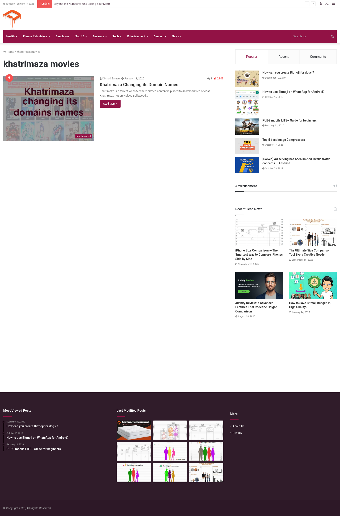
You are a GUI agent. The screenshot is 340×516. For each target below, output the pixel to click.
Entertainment (136, 36)
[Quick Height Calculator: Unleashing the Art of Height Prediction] (206, 451)
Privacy (237, 432)
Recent (284, 57)
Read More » (110, 103)
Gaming (158, 36)
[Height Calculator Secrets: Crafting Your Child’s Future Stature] (170, 451)
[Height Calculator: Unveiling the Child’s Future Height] (170, 472)
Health (10, 36)
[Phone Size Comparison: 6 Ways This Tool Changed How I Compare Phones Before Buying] (206, 430)
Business (98, 36)
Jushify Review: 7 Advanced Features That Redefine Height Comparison (256, 307)
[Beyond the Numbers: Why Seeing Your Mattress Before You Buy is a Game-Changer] (134, 430)
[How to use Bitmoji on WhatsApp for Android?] (247, 102)
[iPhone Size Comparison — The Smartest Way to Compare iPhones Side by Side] (259, 232)
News (175, 36)
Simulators (62, 36)
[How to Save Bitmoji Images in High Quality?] (313, 285)
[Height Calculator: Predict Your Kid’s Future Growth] (134, 472)
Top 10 (79, 36)
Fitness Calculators (35, 36)
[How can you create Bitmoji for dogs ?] (247, 79)
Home (8, 51)
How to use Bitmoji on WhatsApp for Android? (293, 92)
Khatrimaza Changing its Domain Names (139, 84)
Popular (251, 57)
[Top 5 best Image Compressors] (247, 146)
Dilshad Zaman (110, 78)
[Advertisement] (170, 351)
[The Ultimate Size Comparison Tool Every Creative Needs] (313, 232)
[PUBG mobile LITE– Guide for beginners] (247, 126)
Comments (318, 57)
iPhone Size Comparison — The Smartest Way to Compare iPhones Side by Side (259, 255)
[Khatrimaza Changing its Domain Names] (48, 108)
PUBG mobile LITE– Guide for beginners (289, 120)
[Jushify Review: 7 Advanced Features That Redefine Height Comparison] (259, 285)
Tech (116, 36)
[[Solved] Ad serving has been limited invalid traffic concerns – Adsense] (247, 165)
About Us (238, 426)
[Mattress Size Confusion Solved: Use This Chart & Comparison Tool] (170, 430)
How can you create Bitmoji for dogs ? (288, 72)
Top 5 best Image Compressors (283, 139)
